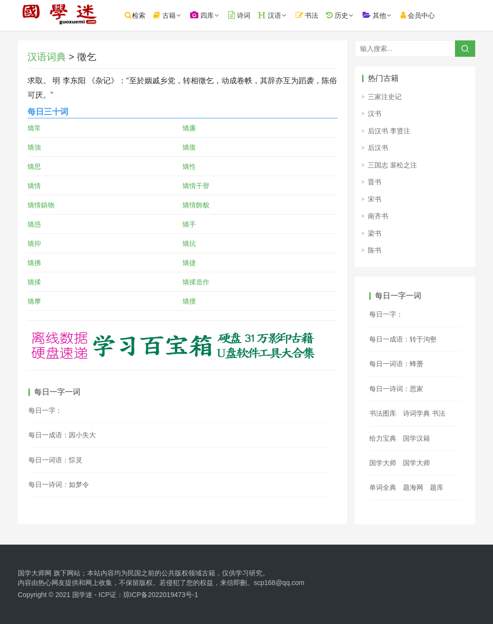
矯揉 (34, 282)
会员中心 (431, 15)
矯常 (34, 128)
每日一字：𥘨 (45, 410)
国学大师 (382, 463)
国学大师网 (35, 573)
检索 (148, 15)
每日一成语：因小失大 (62, 435)
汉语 (282, 15)
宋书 (374, 199)
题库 (436, 487)
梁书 (374, 233)
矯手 (189, 224)
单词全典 (382, 487)
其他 (387, 15)
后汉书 (378, 148)
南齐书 (378, 216)
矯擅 (189, 301)
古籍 (177, 15)
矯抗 (189, 243)
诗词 (252, 15)
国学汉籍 (416, 438)
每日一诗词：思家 (396, 389)
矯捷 (189, 263)
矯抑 (34, 243)
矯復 (189, 147)
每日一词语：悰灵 (55, 460)
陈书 (374, 250)
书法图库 (382, 413)
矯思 (34, 166)
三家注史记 (385, 97)
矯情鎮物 (40, 205)
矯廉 (189, 128)
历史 (350, 15)
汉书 (374, 113)
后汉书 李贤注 (389, 131)
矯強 (34, 147)
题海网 (413, 487)
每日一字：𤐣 (386, 314)
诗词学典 (416, 413)
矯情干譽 (195, 186)
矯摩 (34, 301)
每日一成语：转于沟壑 (403, 339)
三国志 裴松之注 (392, 165)
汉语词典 (46, 56)
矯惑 (34, 224)
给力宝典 (382, 438)
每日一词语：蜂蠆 (396, 364)
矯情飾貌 (195, 205)
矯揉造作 (195, 282)
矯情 (34, 186)
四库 (215, 15)
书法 (320, 15)
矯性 (189, 166)
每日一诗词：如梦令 (58, 484)
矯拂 (34, 263)
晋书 (374, 182)
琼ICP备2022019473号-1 (160, 595)
